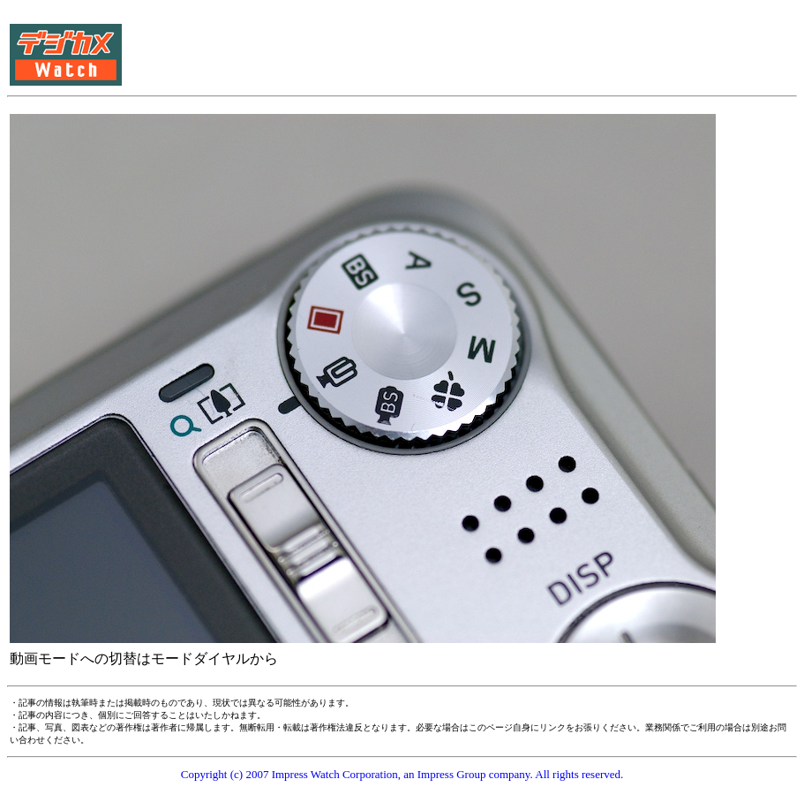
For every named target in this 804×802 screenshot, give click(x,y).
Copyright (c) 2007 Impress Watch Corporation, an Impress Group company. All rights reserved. (402, 774)
